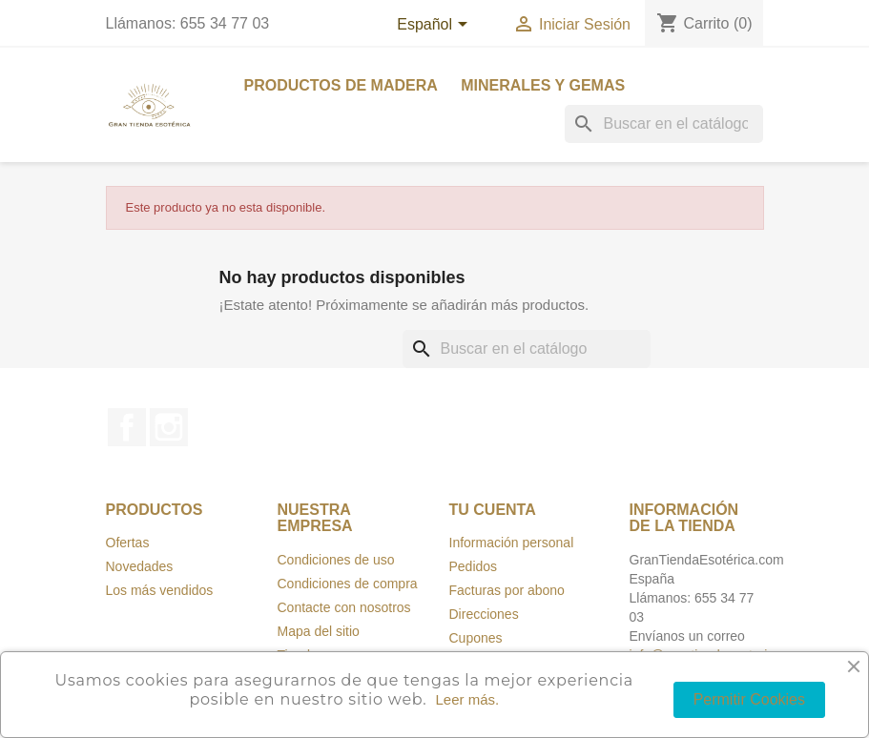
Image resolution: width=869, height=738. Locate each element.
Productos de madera (341, 85)
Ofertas (128, 542)
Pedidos (473, 566)
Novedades (140, 566)
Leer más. (467, 699)
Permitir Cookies (749, 699)
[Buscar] (664, 124)
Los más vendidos (160, 590)
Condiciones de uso (336, 559)
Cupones (476, 638)
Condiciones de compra (348, 583)
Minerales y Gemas (543, 85)
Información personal (511, 542)
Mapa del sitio (319, 631)
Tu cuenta (492, 510)
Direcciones (484, 614)
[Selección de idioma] (435, 25)
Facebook (127, 427)
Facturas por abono (507, 590)
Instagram (169, 427)
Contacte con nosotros (344, 607)
